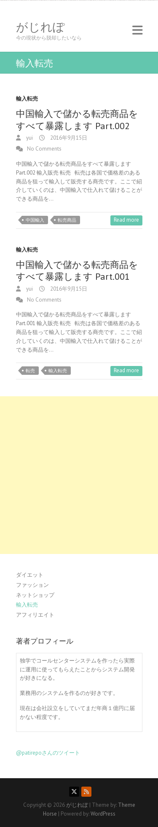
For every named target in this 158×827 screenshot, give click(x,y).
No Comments (44, 148)
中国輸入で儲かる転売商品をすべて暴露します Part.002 (77, 120)
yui (29, 137)
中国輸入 (35, 220)
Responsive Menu (137, 30)
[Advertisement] (79, 475)
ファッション (32, 584)
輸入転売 (27, 98)
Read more (126, 219)
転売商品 (67, 220)
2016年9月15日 (68, 137)
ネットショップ (35, 595)
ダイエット (29, 574)
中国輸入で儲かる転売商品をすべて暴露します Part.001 (77, 271)
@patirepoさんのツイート (48, 752)
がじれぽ (40, 26)
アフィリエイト (35, 614)
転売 (30, 371)
